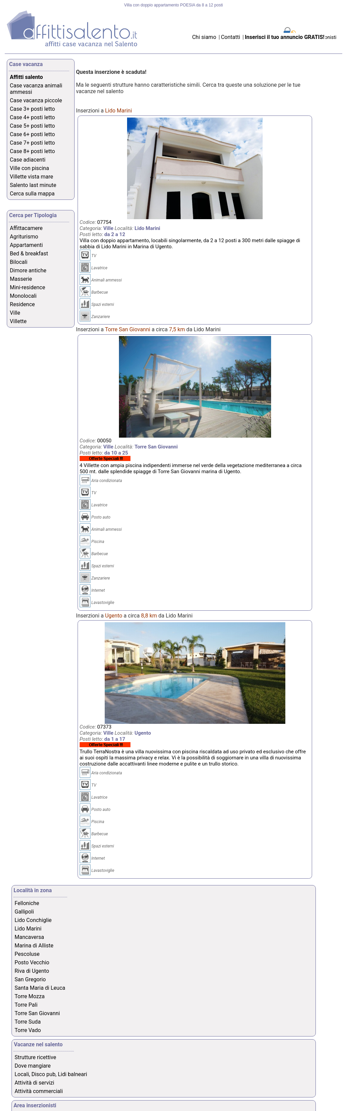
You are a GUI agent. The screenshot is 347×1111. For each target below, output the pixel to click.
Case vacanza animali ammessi (36, 88)
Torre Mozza (30, 996)
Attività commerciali (39, 1091)
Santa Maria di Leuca (40, 988)
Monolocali (23, 296)
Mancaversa (29, 937)
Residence (22, 304)
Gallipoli (24, 911)
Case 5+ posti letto (32, 126)
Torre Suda (28, 1022)
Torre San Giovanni (37, 1013)
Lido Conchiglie (33, 920)
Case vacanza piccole (36, 100)
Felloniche (27, 903)
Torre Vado (28, 1030)
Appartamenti (26, 245)
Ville (15, 313)
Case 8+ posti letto (32, 151)
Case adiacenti (27, 159)
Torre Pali (26, 1005)
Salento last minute (33, 185)
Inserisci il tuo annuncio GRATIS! (284, 37)
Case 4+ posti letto (32, 117)
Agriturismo (24, 236)
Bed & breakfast (29, 253)
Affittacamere (26, 228)
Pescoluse (27, 954)
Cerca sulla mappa (32, 193)
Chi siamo (204, 37)
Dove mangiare (33, 1066)
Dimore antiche (28, 270)
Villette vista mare (31, 176)
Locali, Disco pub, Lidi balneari (51, 1074)
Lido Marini (28, 928)
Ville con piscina (29, 168)
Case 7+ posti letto (32, 143)
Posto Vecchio (32, 962)
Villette (18, 321)
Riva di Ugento (32, 971)
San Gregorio (30, 979)
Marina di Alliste (34, 945)
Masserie (21, 279)
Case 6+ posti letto (32, 134)
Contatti (231, 37)
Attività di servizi (34, 1082)
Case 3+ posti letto (32, 109)
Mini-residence (27, 287)
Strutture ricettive (35, 1057)
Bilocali (18, 262)
